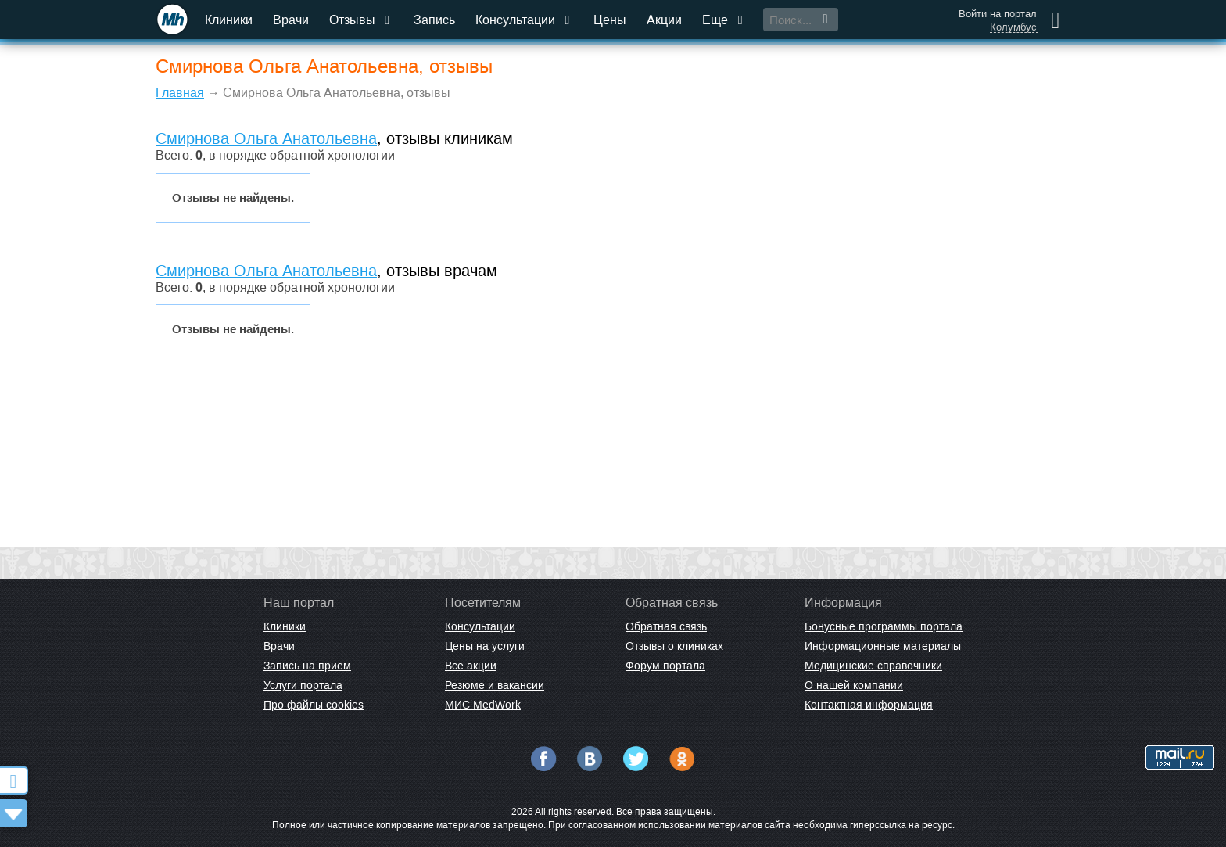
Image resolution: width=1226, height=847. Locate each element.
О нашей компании (854, 685)
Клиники (229, 20)
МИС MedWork (483, 704)
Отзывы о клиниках (674, 646)
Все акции (470, 665)
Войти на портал (998, 14)
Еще (724, 20)
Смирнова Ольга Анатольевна (266, 138)
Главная (180, 92)
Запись (434, 20)
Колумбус (1013, 27)
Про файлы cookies (313, 704)
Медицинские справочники (873, 665)
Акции (664, 20)
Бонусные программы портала (884, 626)
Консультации (524, 20)
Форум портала (665, 665)
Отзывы (361, 20)
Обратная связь (666, 626)
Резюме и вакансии (494, 685)
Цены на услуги (485, 646)
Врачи (291, 20)
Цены (609, 20)
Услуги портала (302, 685)
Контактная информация (869, 704)
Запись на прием (307, 665)
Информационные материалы (883, 646)
